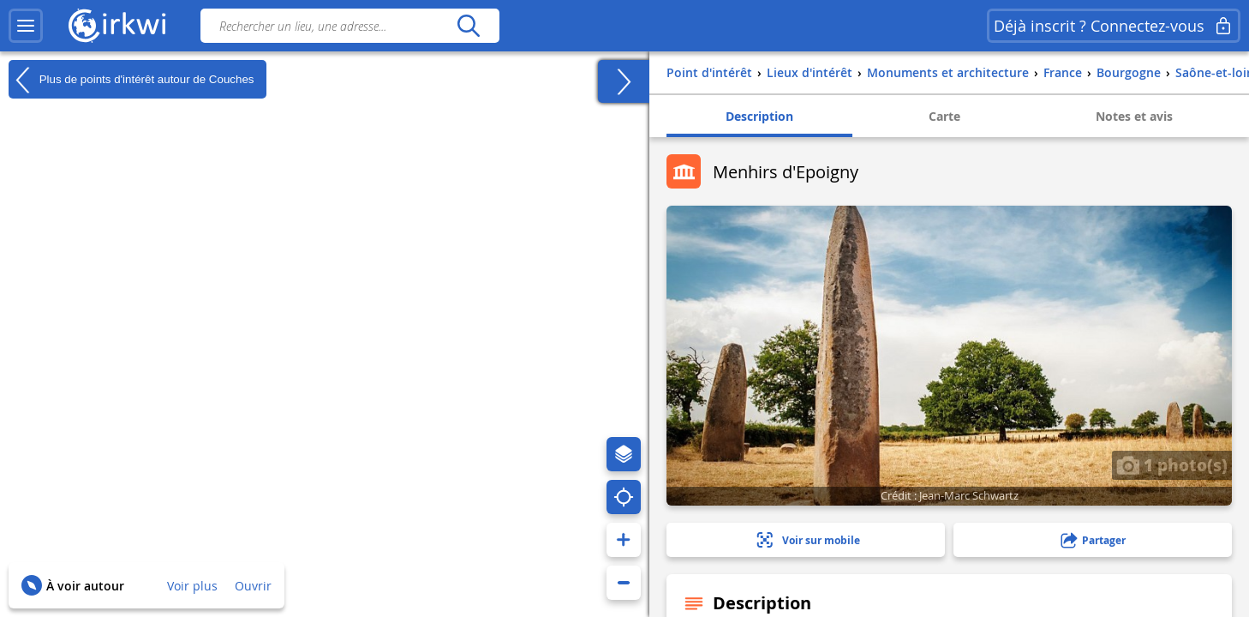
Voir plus (192, 586)
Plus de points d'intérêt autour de (131, 79)
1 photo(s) (1172, 464)
